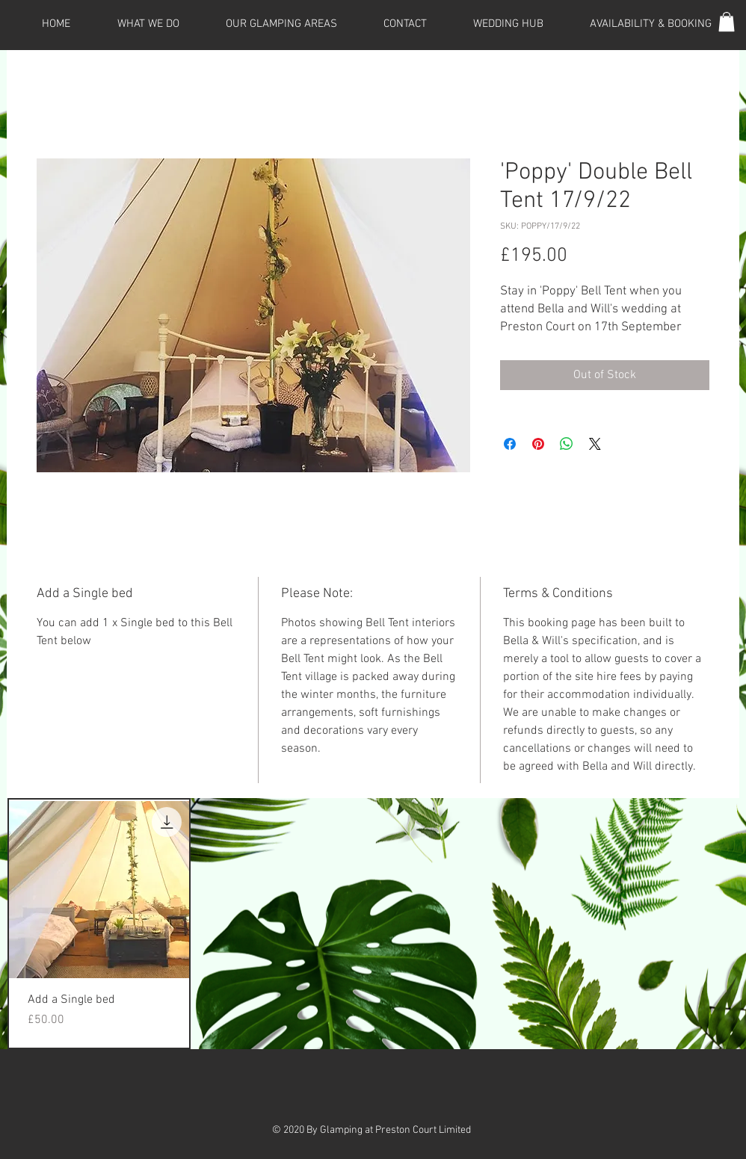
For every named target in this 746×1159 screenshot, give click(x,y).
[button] (726, 21)
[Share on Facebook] (510, 444)
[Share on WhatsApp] (567, 444)
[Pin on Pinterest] (538, 444)
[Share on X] (595, 444)
